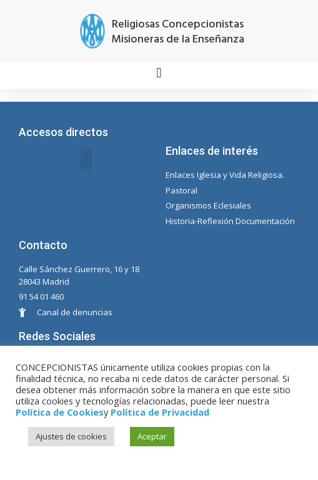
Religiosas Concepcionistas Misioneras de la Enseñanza (177, 32)
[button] (159, 72)
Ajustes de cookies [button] (71, 436)
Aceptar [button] (152, 436)
